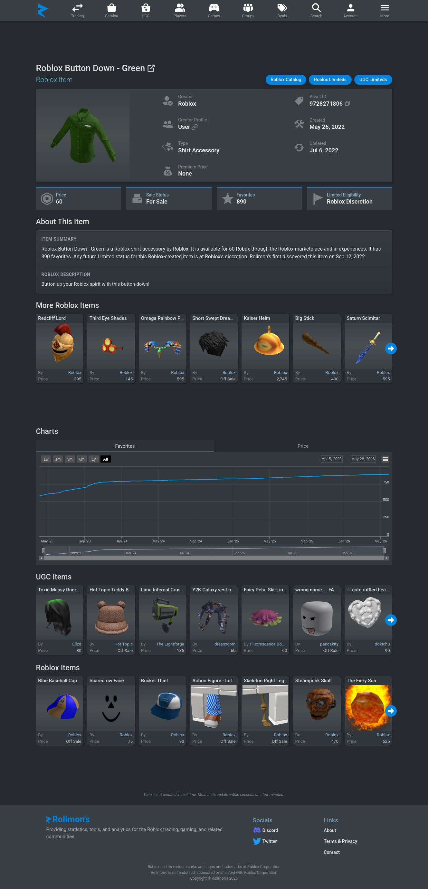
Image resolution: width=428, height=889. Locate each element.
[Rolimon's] (43, 11)
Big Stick (304, 318)
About (330, 830)
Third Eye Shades (108, 318)
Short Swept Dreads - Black (221, 318)
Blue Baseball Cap (57, 680)
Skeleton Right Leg (264, 680)
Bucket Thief (154, 680)
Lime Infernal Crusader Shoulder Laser (182, 590)
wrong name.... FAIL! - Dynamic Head (335, 590)
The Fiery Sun (361, 680)
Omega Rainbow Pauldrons (170, 318)
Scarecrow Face (107, 680)
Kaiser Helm (257, 318)
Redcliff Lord (52, 318)
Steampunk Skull (313, 680)
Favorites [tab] (125, 446)
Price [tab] (303, 446)
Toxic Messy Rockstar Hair (66, 590)
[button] (286, 80)
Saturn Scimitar (363, 318)
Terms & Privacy (340, 841)
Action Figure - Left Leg (217, 680)
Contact (332, 852)
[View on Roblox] (151, 68)
